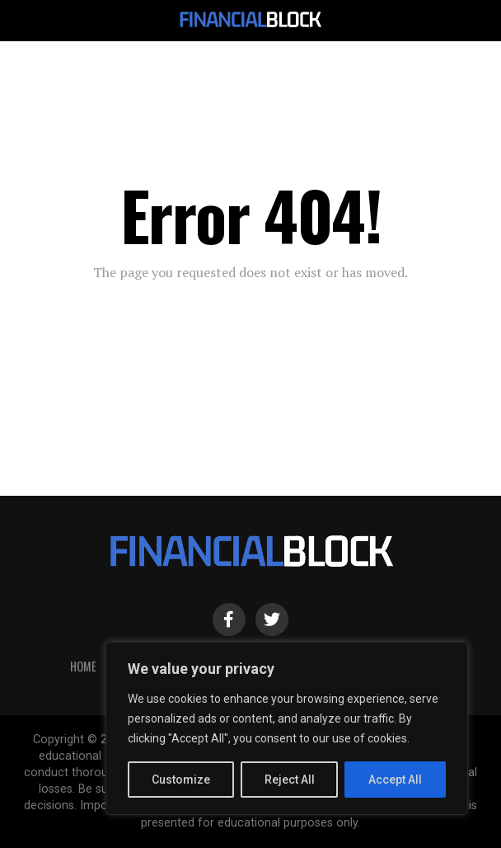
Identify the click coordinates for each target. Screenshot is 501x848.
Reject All (290, 779)
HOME (83, 666)
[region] (286, 728)
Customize (181, 779)
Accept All (395, 779)
